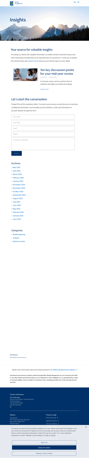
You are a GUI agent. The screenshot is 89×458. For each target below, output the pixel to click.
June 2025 (17, 205)
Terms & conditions (51, 424)
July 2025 (16, 202)
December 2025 (19, 185)
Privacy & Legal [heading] (51, 415)
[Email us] (11, 407)
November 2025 (19, 188)
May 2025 (16, 209)
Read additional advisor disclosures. (18, 357)
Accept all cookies (44, 447)
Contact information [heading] (17, 395)
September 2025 (19, 195)
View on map (14, 424)
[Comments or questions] (43, 144)
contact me (32, 61)
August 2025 (18, 199)
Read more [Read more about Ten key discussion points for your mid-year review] (44, 89)
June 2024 (17, 219)
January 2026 (18, 181)
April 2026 (16, 171)
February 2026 (18, 178)
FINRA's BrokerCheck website (64, 370)
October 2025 (18, 192)
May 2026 (16, 167)
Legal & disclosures (51, 421)
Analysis (16, 238)
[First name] (43, 117)
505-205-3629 (17, 405)
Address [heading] (12, 415)
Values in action (19, 241)
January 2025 (18, 216)
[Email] (43, 128)
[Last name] (43, 122)
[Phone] (43, 134)
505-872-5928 (18, 403)
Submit (16, 153)
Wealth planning (19, 235)
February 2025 (18, 212)
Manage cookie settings (44, 453)
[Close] (86, 427)
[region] (44, 441)
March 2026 (17, 174)
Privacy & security (51, 418)
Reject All (44, 442)
